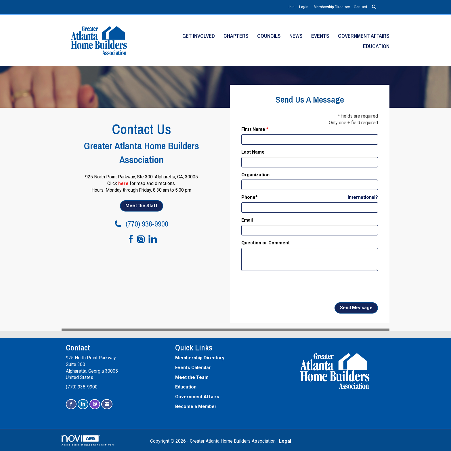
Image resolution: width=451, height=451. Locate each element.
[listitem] (292, 7)
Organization (255, 175)
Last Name (253, 152)
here (123, 183)
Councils (269, 35)
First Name (253, 129)
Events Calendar (193, 367)
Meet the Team (192, 377)
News (296, 35)
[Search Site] (374, 7)
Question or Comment (265, 243)
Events (320, 35)
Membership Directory (332, 7)
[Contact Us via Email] (106, 404)
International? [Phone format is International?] (363, 197)
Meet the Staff (141, 205)
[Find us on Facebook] (128, 239)
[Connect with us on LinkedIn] (154, 239)
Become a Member (196, 406)
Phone (248, 197)
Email (247, 220)
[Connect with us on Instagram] (143, 239)
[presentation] (285, 286)
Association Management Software (88, 440)
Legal (285, 441)
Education (376, 46)
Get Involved (198, 35)
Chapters (236, 35)
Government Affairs (363, 35)
